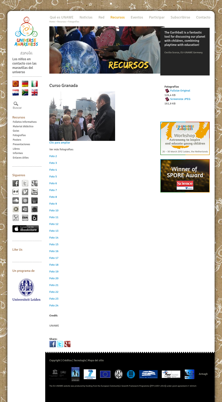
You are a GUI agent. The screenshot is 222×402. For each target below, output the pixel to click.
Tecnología (80, 360)
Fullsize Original (180, 90)
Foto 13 (53, 231)
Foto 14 (53, 237)
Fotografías (19, 135)
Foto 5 (53, 176)
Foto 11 (53, 217)
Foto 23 (53, 298)
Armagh (203, 374)
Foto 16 (53, 251)
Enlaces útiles (21, 157)
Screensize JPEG (180, 99)
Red (101, 17)
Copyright (55, 360)
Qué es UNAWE (62, 17)
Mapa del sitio (96, 360)
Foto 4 (53, 169)
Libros (16, 149)
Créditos (67, 360)
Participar (157, 17)
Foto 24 (53, 305)
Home (52, 21)
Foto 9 (53, 203)
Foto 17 (53, 258)
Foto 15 (53, 244)
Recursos (18, 117)
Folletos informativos (25, 122)
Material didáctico (23, 126)
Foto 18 (53, 264)
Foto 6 (53, 183)
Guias (16, 130)
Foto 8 (53, 197)
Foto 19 (53, 271)
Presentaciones (21, 144)
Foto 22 (53, 292)
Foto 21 (53, 285)
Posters (17, 139)
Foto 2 (53, 156)
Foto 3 (53, 163)
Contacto (203, 17)
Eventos (137, 17)
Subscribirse (180, 17)
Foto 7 (53, 190)
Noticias (86, 17)
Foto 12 (53, 224)
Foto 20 (53, 278)
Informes (18, 153)
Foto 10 (53, 210)
